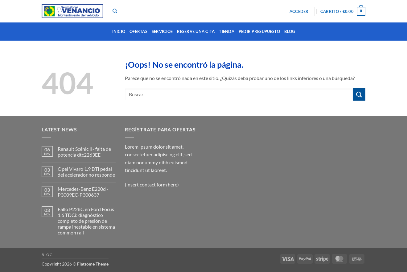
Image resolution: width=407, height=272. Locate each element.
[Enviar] (359, 94)
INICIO (118, 31)
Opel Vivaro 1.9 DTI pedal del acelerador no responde (86, 172)
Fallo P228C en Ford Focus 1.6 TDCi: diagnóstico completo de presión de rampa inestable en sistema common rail (86, 221)
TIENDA (226, 31)
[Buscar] (115, 11)
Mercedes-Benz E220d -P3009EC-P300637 (83, 192)
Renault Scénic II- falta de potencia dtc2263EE (84, 152)
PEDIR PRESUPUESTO (259, 31)
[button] (299, 11)
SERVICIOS (162, 31)
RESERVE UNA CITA (196, 31)
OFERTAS (138, 31)
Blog (289, 31)
